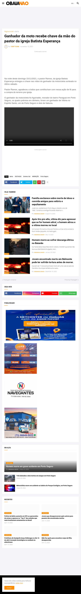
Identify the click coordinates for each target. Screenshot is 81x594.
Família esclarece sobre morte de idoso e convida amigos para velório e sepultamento (53, 201)
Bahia (17, 31)
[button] (3, 3)
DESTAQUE (18, 176)
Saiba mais (19, 583)
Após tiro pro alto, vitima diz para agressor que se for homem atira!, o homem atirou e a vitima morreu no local (54, 222)
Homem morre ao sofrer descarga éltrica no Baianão (53, 241)
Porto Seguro (44, 176)
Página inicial (8, 31)
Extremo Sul (26, 176)
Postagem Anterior (9, 280)
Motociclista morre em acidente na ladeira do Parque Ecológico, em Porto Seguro (44, 485)
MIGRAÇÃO (35, 176)
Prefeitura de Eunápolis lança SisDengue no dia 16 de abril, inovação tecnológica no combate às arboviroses (21, 540)
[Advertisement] (40, 17)
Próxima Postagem (71, 280)
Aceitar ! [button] (9, 588)
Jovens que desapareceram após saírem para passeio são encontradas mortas (57, 517)
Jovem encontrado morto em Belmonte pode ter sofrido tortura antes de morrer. (52, 260)
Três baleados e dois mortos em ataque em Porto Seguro (36, 476)
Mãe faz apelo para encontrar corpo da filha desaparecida (57, 539)
